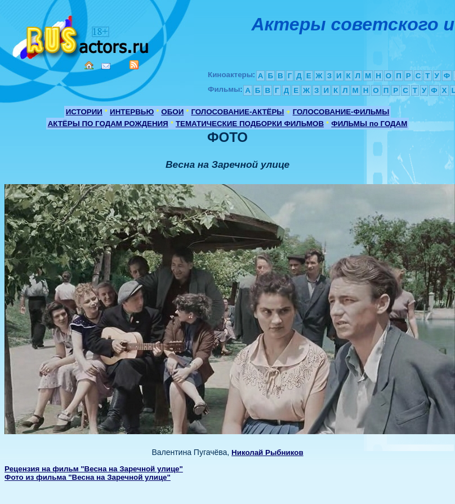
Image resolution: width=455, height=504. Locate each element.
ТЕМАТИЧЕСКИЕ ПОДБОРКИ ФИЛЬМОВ (250, 123)
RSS (134, 64)
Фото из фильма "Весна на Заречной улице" (88, 477)
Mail (105, 66)
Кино (81, 35)
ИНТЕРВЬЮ (132, 112)
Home (88, 65)
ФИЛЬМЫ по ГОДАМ (369, 123)
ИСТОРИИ (84, 112)
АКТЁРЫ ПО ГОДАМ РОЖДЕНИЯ (108, 123)
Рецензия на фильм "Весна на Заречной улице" (94, 469)
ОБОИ (172, 112)
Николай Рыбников (267, 452)
